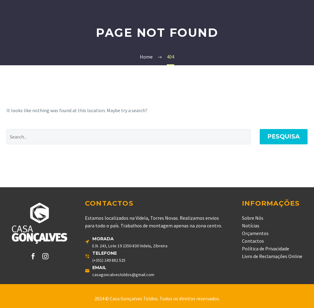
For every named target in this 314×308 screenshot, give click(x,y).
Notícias (250, 225)
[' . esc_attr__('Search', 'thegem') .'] (128, 136)
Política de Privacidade (265, 248)
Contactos (253, 241)
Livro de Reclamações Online (272, 256)
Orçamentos (255, 233)
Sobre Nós (252, 218)
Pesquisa (283, 136)
